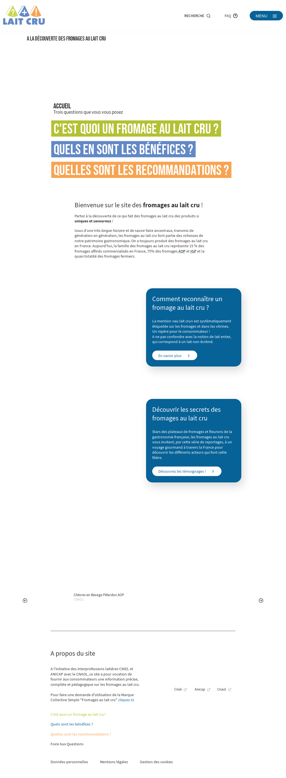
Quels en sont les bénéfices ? (123, 149)
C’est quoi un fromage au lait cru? (78, 714)
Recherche (197, 15)
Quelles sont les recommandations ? (141, 170)
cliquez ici (126, 699)
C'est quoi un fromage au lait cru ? (136, 128)
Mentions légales (114, 761)
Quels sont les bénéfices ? (72, 724)
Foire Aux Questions (67, 743)
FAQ (231, 15)
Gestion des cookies (156, 761)
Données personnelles (69, 761)
